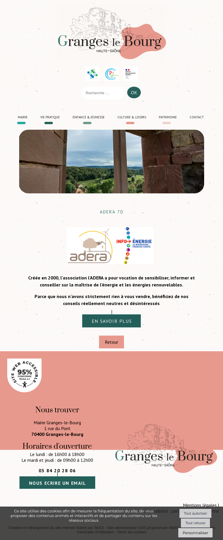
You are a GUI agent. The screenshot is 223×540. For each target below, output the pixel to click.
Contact (197, 117)
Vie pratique (50, 117)
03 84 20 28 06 (57, 470)
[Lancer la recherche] (134, 93)
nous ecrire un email (57, 483)
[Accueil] (111, 32)
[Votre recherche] (103, 92)
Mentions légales (200, 505)
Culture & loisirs (131, 117)
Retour (111, 342)
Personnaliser (195, 532)
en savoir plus (112, 321)
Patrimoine (168, 117)
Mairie (23, 117)
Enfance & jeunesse (89, 117)
